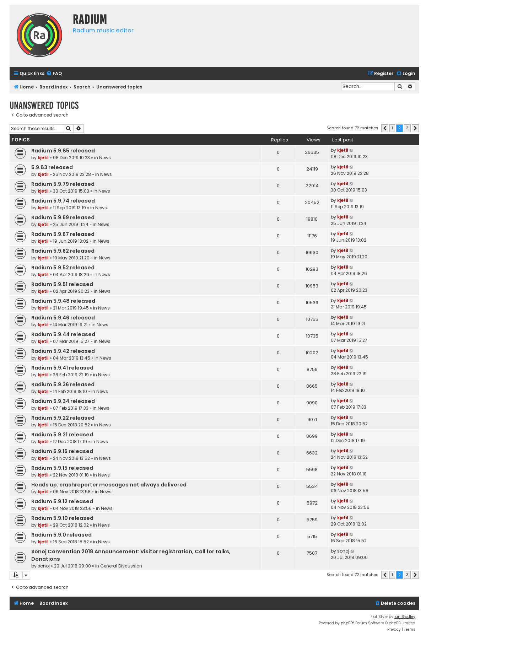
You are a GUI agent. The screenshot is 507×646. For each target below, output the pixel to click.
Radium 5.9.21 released (62, 434)
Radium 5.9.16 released (62, 451)
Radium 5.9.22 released (63, 417)
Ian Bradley (404, 616)
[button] (384, 128)
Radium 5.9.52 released (63, 267)
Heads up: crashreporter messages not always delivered (109, 484)
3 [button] (407, 128)
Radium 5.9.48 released (63, 301)
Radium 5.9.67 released (63, 234)
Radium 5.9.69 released (63, 217)
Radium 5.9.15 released (62, 468)
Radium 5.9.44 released (63, 334)
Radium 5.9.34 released (63, 401)
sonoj (44, 566)
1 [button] (392, 128)
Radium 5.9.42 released (63, 351)
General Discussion (121, 566)
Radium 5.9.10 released (62, 518)
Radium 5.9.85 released (63, 150)
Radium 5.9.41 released (62, 367)
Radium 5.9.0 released (61, 534)
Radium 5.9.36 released (63, 384)
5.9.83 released (52, 167)
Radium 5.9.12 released (62, 501)
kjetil (43, 158)
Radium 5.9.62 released (63, 250)
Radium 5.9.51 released (62, 284)
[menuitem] (54, 74)
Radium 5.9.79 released (63, 184)
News (105, 158)
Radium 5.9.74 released (63, 200)
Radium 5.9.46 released (63, 317)
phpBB (346, 623)
